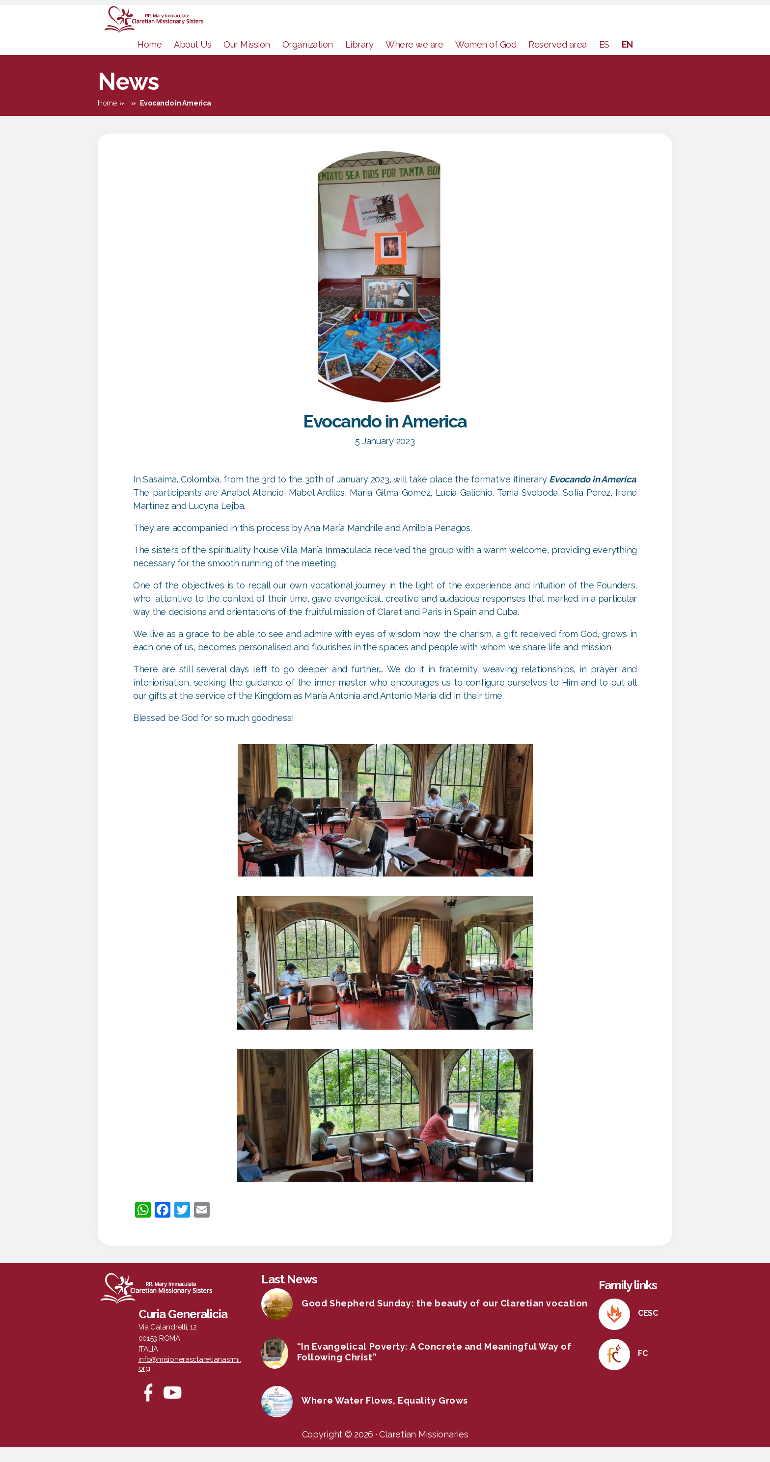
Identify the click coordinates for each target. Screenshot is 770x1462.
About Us (192, 59)
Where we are (414, 59)
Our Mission (246, 59)
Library (359, 59)
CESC (648, 1327)
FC (642, 1368)
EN (627, 59)
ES (604, 59)
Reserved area (557, 59)
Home (149, 59)
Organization (307, 59)
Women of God (485, 59)
